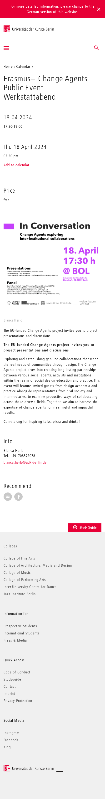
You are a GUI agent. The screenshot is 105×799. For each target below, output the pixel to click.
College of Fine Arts (19, 558)
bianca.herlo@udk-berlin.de (25, 462)
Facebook (11, 739)
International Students (21, 633)
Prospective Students (20, 626)
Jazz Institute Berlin (20, 593)
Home (8, 66)
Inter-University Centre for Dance (30, 586)
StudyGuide (85, 527)
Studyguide (12, 679)
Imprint (9, 693)
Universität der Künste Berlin (22, 27)
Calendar (23, 66)
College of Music (17, 572)
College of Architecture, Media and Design (38, 565)
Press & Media (15, 640)
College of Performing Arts (25, 579)
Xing (7, 747)
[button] (96, 48)
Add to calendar (16, 164)
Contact (10, 686)
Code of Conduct (17, 672)
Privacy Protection (18, 700)
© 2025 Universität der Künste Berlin (28, 767)
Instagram (12, 732)
